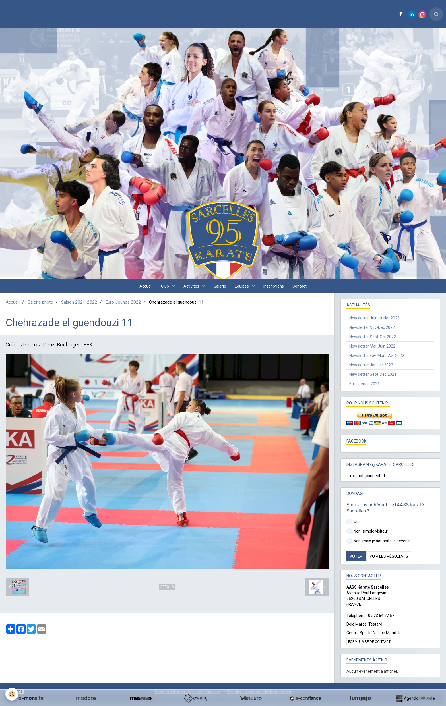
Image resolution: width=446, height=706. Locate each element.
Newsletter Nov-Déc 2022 (372, 327)
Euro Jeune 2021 (364, 383)
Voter (356, 556)
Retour (167, 587)
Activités (191, 286)
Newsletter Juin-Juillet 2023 (374, 318)
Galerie (220, 286)
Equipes (242, 286)
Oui (353, 521)
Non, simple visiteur (367, 531)
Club (165, 286)
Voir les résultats (388, 556)
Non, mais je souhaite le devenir (378, 541)
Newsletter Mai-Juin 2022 (372, 346)
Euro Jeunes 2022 (123, 302)
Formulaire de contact (369, 642)
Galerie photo (40, 302)
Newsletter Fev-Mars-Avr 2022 (376, 355)
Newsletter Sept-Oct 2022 (372, 337)
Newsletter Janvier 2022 (371, 365)
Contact (299, 286)
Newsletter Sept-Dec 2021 (373, 374)
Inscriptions (273, 286)
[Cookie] (12, 694)
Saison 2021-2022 (79, 302)
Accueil (145, 286)
